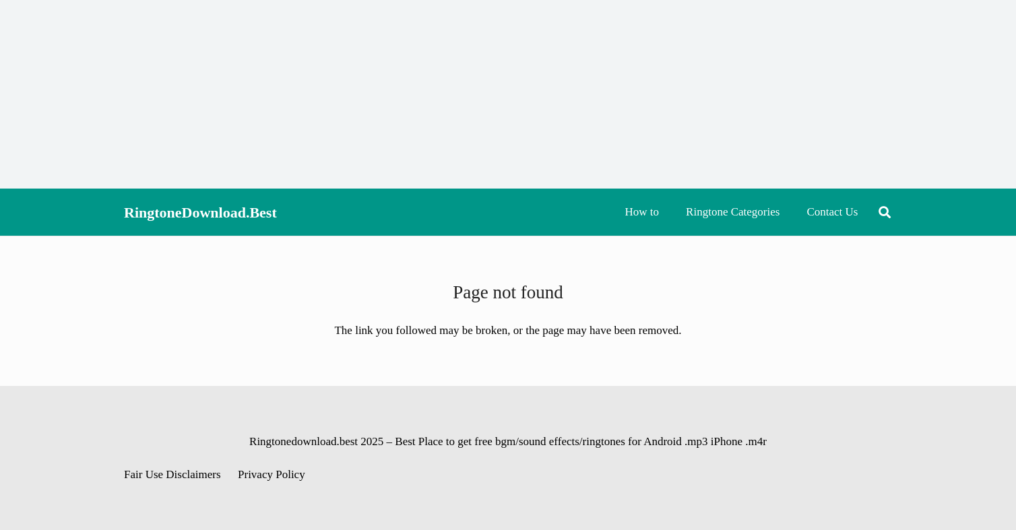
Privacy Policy (271, 474)
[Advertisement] (508, 94)
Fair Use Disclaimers (172, 474)
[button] (884, 212)
